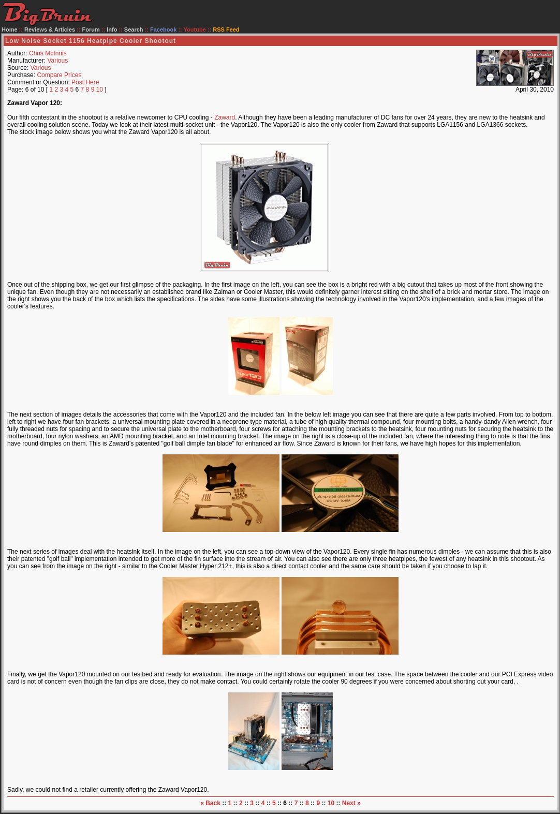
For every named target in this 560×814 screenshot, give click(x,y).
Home (10, 29)
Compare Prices (59, 75)
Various (57, 60)
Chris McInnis (48, 53)
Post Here (85, 82)
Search (133, 29)
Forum (91, 29)
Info (112, 29)
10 (99, 89)
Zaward (224, 117)
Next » (351, 803)
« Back (210, 803)
